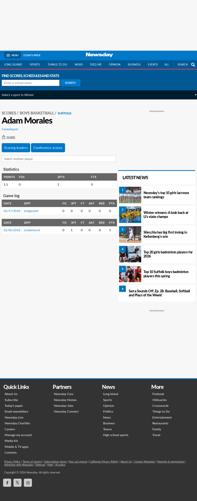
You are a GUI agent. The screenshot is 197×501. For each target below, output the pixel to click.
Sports (35, 64)
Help (50, 464)
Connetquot (12, 126)
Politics (108, 411)
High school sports (115, 435)
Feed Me (96, 64)
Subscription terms (55, 461)
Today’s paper (14, 405)
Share (11, 134)
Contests (11, 452)
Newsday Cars (63, 394)
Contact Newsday (144, 461)
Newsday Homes (65, 400)
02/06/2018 (14, 227)
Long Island (13, 64)
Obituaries (159, 400)
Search (73, 82)
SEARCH (187, 64)
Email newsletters (16, 411)
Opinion (114, 64)
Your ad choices (78, 461)
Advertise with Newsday (18, 464)
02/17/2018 (14, 208)
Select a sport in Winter (20, 95)
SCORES (11, 110)
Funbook (158, 394)
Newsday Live (14, 417)
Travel (156, 435)
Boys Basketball (39, 110)
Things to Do (161, 411)
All (166, 64)
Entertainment (162, 417)
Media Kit (11, 440)
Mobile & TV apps (16, 446)
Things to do (57, 64)
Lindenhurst (35, 227)
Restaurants (160, 423)
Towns (107, 429)
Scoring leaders (18, 144)
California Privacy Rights (104, 461)
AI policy (60, 464)
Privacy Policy (12, 461)
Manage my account (18, 435)
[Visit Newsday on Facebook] (7, 483)
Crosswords (160, 405)
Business (134, 64)
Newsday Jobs (63, 405)
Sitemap (40, 464)
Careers (10, 429)
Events (153, 64)
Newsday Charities (17, 423)
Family (156, 429)
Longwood (34, 208)
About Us (11, 394)
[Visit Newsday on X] (17, 483)
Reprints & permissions (170, 461)
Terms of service (32, 461)
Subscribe (11, 400)
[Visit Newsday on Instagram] (28, 483)
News (79, 64)
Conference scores (50, 144)
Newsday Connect (66, 411)
